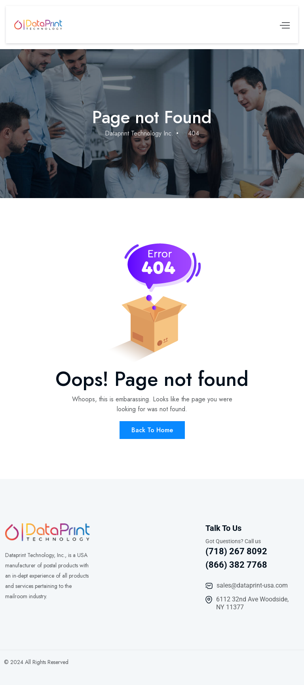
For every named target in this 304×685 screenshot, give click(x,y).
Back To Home (152, 430)
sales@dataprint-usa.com (252, 585)
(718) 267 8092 (236, 551)
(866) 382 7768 (236, 565)
